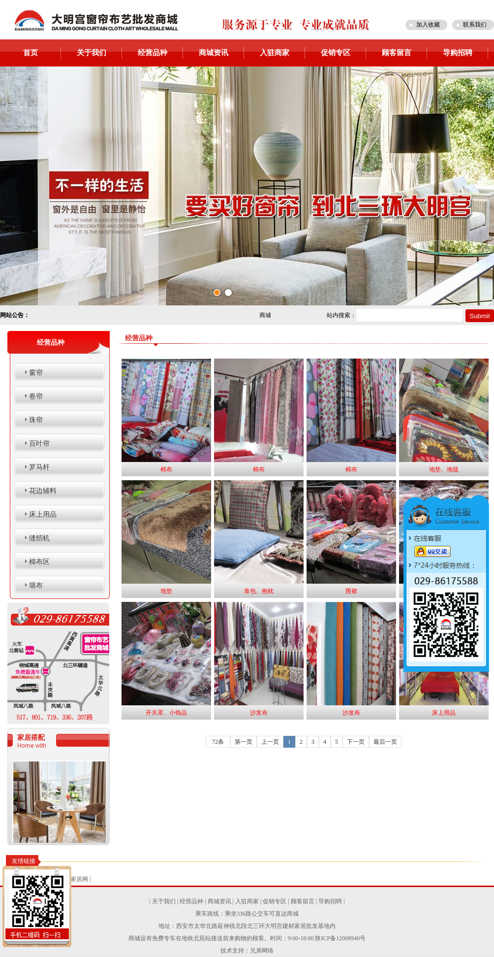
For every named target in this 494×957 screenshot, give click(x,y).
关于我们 (91, 53)
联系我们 (475, 24)
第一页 (243, 741)
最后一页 (385, 741)
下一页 (356, 741)
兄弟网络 (262, 950)
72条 (218, 741)
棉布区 (39, 561)
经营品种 (152, 53)
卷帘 (36, 396)
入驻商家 (274, 53)
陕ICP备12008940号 (340, 938)
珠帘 (36, 420)
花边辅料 (43, 491)
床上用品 (43, 514)
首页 (30, 53)
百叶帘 (39, 443)
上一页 (270, 741)
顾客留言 (396, 53)
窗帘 (36, 372)
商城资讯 (213, 53)
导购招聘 (457, 53)
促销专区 (335, 53)
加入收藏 (428, 24)
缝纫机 (39, 538)
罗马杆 (39, 467)
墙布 (36, 585)
